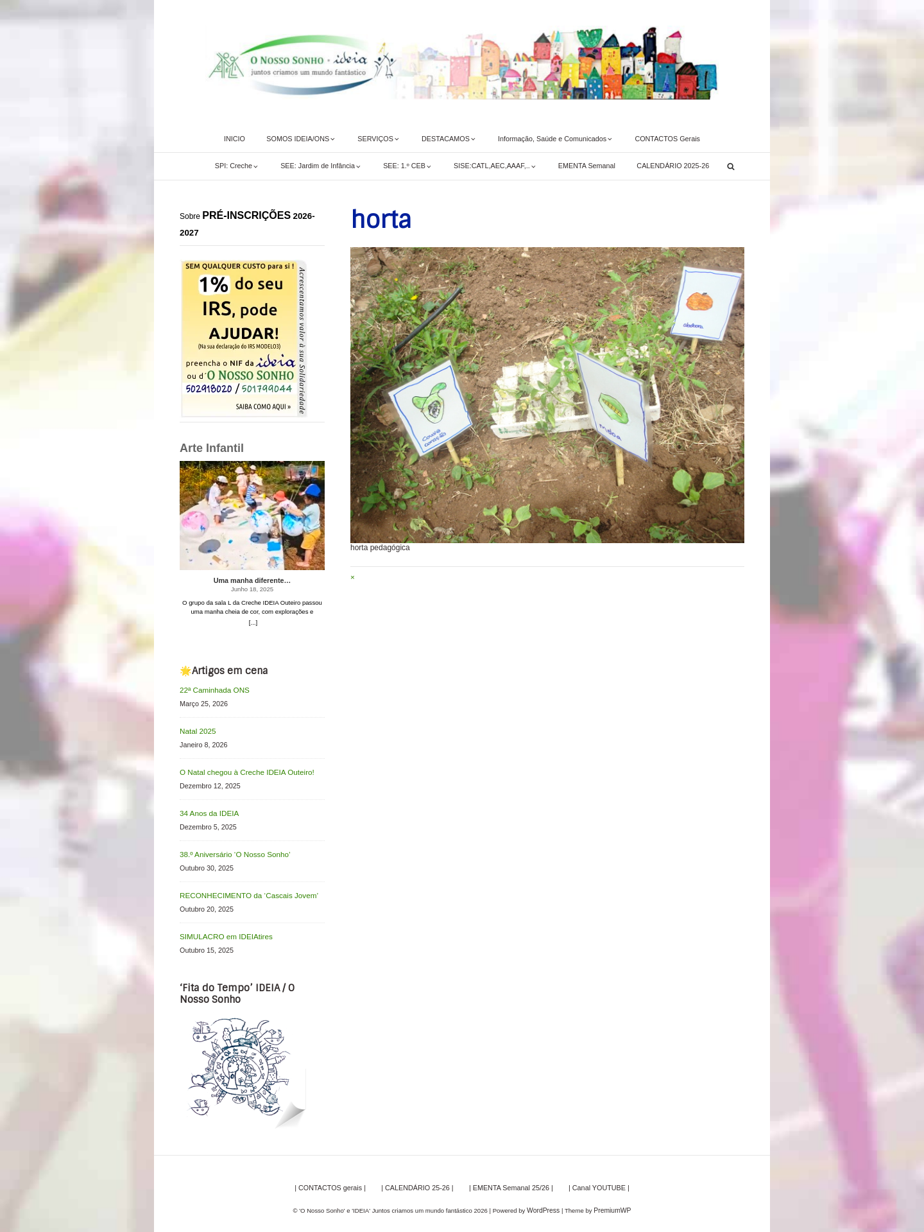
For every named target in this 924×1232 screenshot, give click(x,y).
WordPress (544, 1202)
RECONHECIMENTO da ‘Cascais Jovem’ (244, 890)
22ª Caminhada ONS (212, 689)
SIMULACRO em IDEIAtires (223, 929)
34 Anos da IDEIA (207, 809)
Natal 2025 (196, 730)
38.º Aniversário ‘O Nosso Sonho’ (231, 850)
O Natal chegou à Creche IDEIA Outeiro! (242, 770)
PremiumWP (611, 1202)
